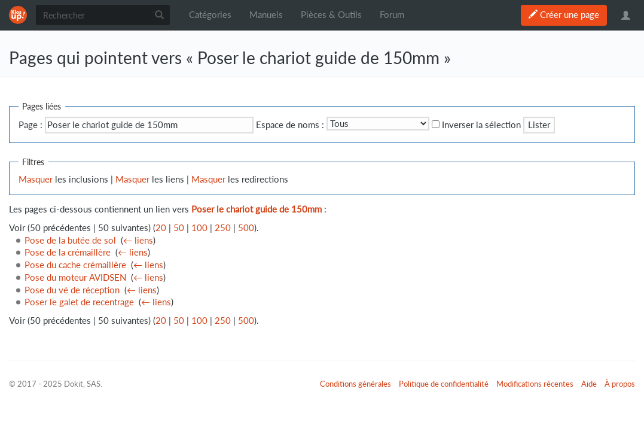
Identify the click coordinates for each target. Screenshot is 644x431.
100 (199, 228)
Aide (589, 383)
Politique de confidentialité (444, 383)
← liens (138, 240)
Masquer (36, 179)
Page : (30, 125)
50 (178, 228)
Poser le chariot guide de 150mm (256, 209)
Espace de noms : (290, 125)
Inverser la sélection (481, 125)
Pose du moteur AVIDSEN (75, 277)
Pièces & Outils (331, 15)
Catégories (210, 15)
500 (246, 228)
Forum (392, 15)
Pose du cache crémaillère (75, 265)
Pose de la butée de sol (70, 240)
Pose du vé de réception (72, 290)
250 (223, 228)
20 (160, 228)
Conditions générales (355, 383)
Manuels (266, 15)
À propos (620, 383)
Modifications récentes (534, 383)
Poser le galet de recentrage (79, 302)
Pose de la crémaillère (68, 252)
